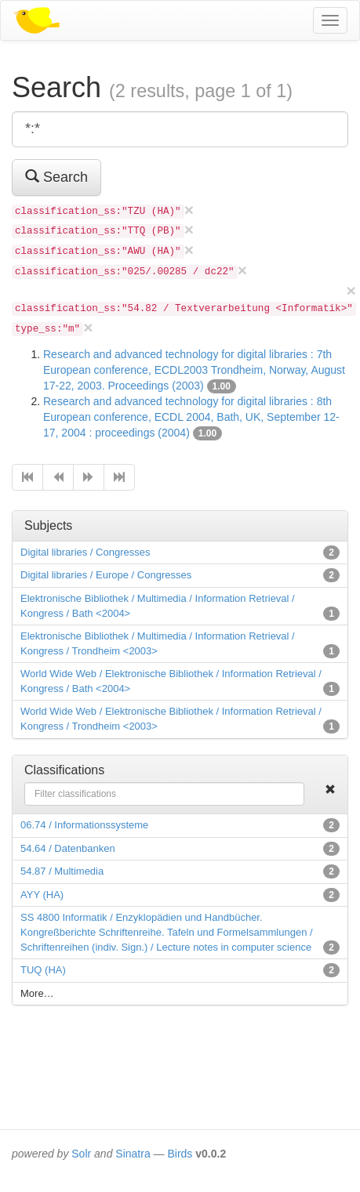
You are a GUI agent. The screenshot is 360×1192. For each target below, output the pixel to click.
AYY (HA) (42, 894)
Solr (81, 1153)
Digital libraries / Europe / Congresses (105, 575)
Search (56, 176)
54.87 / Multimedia (62, 871)
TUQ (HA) (43, 970)
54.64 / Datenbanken (67, 848)
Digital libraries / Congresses (85, 552)
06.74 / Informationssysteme (84, 825)
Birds (179, 1153)
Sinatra (132, 1153)
